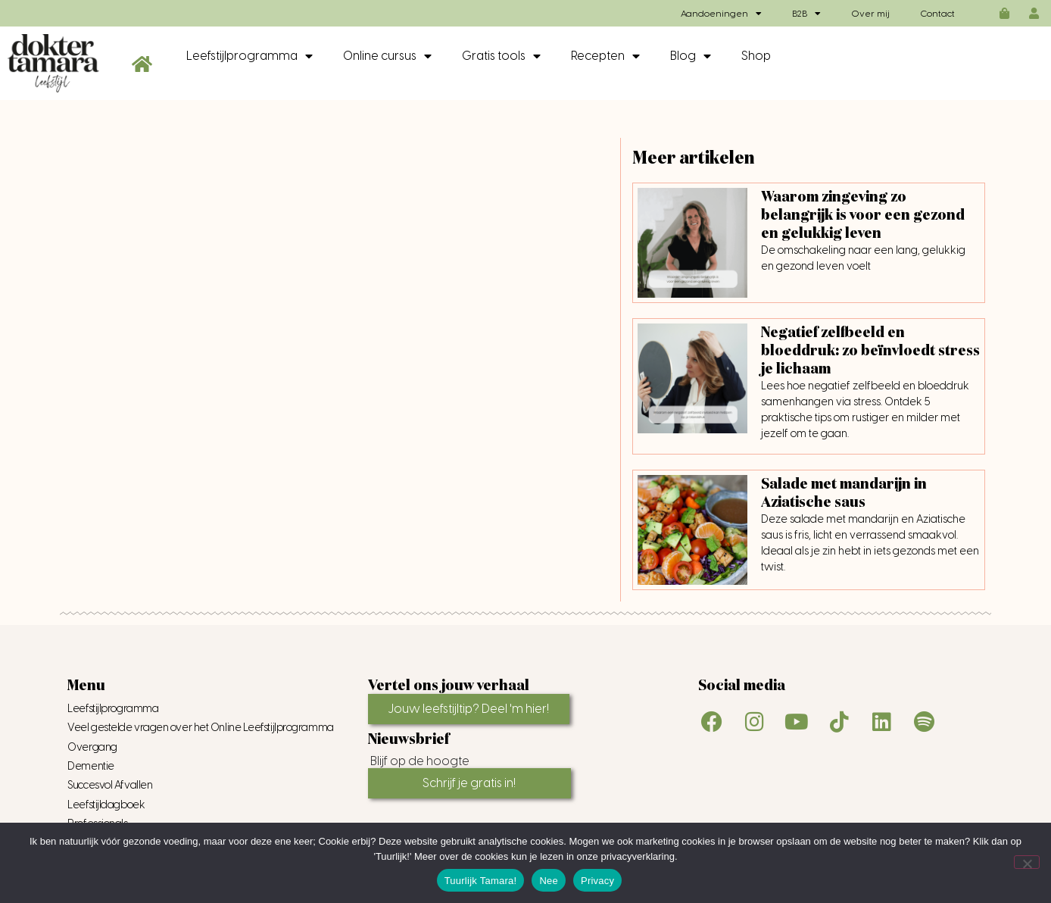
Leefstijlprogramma (249, 56)
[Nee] (1027, 862)
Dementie (90, 766)
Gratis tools (501, 56)
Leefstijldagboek (106, 804)
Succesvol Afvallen (109, 785)
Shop (756, 55)
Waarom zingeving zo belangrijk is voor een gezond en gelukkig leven (863, 215)
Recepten (605, 56)
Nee (548, 880)
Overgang (92, 747)
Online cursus (387, 56)
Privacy (597, 880)
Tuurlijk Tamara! (480, 880)
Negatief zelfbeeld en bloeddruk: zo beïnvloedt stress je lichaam (870, 351)
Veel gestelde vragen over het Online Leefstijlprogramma (200, 727)
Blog (690, 56)
